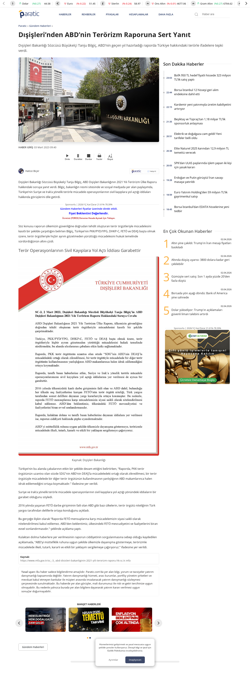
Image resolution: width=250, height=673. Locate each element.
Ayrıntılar (113, 659)
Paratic (22, 25)
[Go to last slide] (19, 623)
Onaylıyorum (135, 660)
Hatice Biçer (32, 171)
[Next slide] (246, 3)
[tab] (87, 638)
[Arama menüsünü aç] (196, 14)
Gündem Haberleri (40, 25)
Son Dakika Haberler (183, 64)
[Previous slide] (4, 3)
